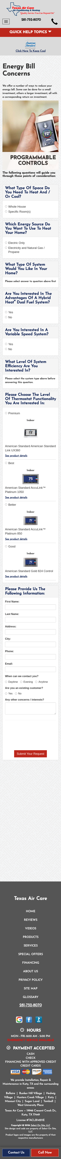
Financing (30, 963)
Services (31, 945)
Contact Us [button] (16, 1152)
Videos (30, 928)
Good (10, 546)
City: (8, 638)
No (8, 317)
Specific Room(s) (18, 211)
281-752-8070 (30, 1005)
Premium (12, 413)
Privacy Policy (30, 980)
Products (30, 937)
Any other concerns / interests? (24, 699)
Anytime (41, 681)
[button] (30, 754)
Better (10, 504)
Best (9, 463)
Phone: (9, 651)
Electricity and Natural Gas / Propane (25, 250)
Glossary (30, 997)
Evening (26, 681)
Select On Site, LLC (40, 1125)
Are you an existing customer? (24, 688)
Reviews (30, 920)
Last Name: (12, 614)
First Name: (12, 601)
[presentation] (30, 735)
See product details (16, 456)
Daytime (11, 681)
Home (30, 911)
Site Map (30, 988)
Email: (9, 663)
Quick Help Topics (30, 32)
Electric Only (15, 243)
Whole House (15, 206)
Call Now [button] (45, 1152)
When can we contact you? (21, 676)
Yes (9, 312)
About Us (30, 971)
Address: (10, 626)
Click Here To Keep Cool (31, 51)
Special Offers (30, 954)
